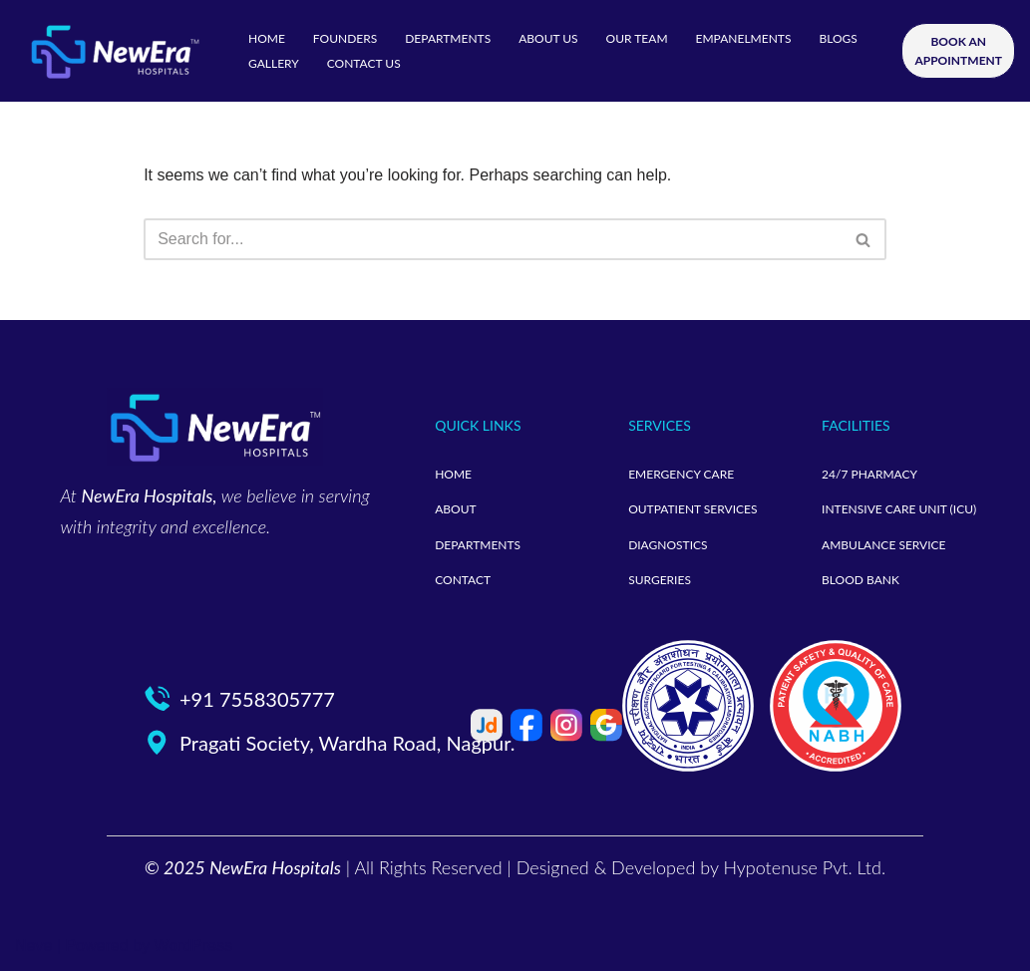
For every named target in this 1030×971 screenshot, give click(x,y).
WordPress (193, 945)
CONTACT (463, 579)
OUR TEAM (637, 38)
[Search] (493, 239)
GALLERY (273, 63)
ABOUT (455, 508)
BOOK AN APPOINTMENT (958, 51)
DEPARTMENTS (448, 38)
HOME (266, 38)
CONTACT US (364, 63)
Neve (33, 945)
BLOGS (838, 38)
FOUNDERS (345, 38)
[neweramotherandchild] (114, 51)
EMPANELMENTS (744, 38)
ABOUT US (547, 38)
